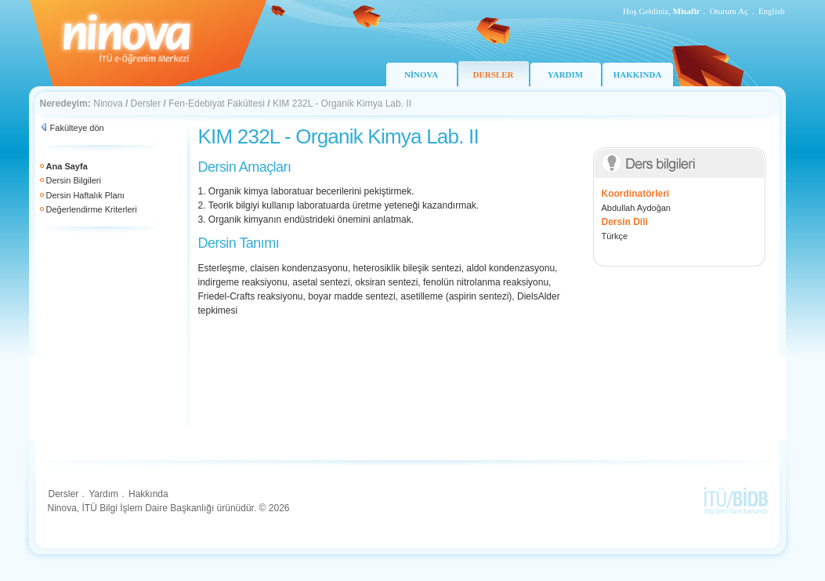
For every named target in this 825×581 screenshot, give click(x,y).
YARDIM (565, 74)
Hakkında (148, 493)
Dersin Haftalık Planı (85, 195)
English (771, 11)
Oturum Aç (729, 11)
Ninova (107, 103)
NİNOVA (421, 74)
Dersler (146, 103)
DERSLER (493, 74)
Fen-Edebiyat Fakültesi (216, 103)
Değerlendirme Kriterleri (91, 209)
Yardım (103, 493)
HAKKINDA (637, 74)
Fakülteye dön (77, 128)
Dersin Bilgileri (73, 180)
